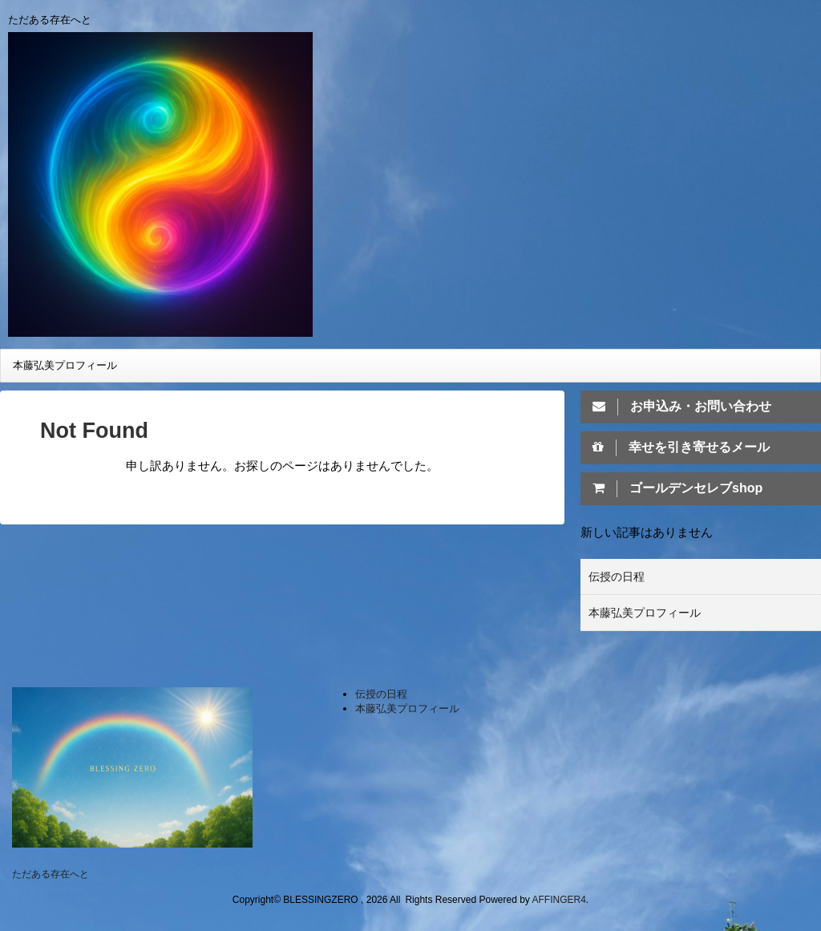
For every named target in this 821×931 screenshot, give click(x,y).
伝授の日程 (616, 576)
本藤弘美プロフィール (65, 365)
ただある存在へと (50, 874)
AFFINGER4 (559, 899)
